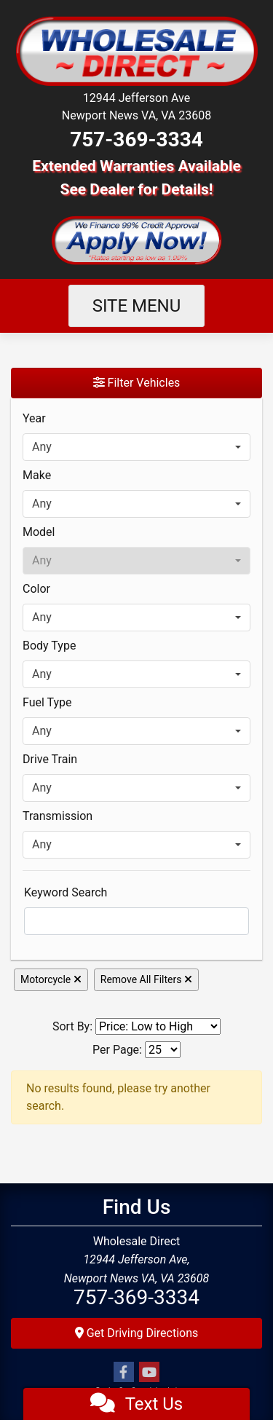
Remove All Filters (146, 979)
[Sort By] (158, 1026)
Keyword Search (65, 892)
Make (37, 475)
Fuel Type (47, 702)
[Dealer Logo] (136, 50)
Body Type (49, 645)
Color (36, 589)
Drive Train (50, 759)
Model (39, 532)
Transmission (57, 816)
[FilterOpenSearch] (136, 921)
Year (34, 418)
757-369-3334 (136, 139)
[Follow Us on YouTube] (149, 1373)
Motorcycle (51, 979)
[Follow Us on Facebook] (124, 1373)
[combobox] (136, 447)
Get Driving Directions (137, 1333)
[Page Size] (163, 1049)
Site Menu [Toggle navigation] (136, 306)
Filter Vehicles (137, 383)
